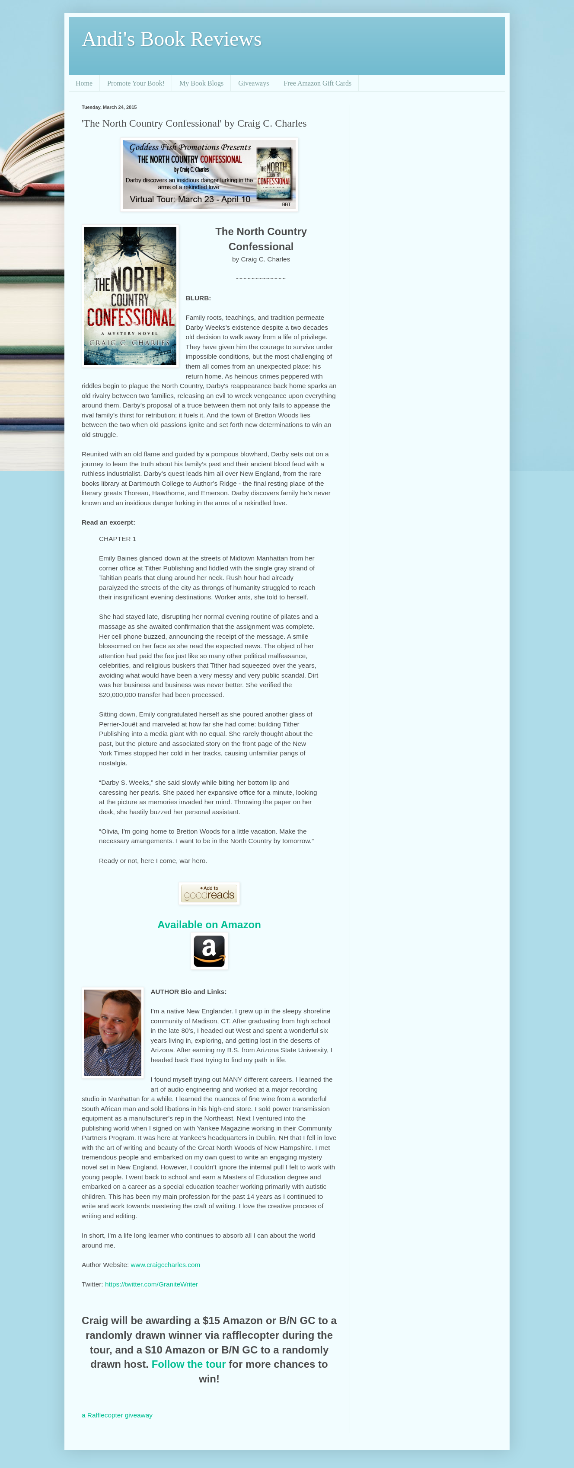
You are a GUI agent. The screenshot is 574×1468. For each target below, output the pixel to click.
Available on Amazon (209, 924)
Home (84, 83)
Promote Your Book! (136, 83)
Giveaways (253, 83)
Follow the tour (189, 1364)
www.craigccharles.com (166, 1264)
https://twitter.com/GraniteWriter (151, 1284)
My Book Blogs (201, 83)
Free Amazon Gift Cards (317, 83)
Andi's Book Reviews (172, 38)
